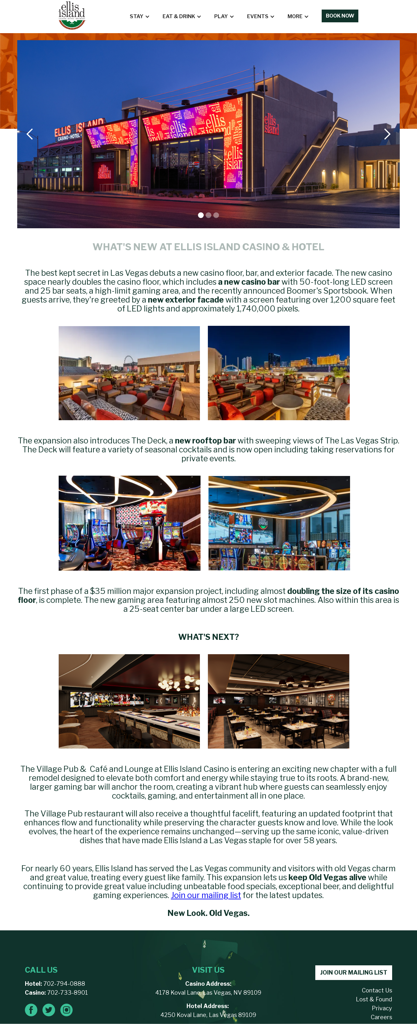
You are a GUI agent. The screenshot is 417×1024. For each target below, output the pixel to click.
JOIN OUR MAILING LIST (353, 972)
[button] (139, 16)
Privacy (382, 1008)
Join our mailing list (206, 895)
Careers (381, 1017)
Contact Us (377, 990)
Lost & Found (374, 999)
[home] (72, 15)
